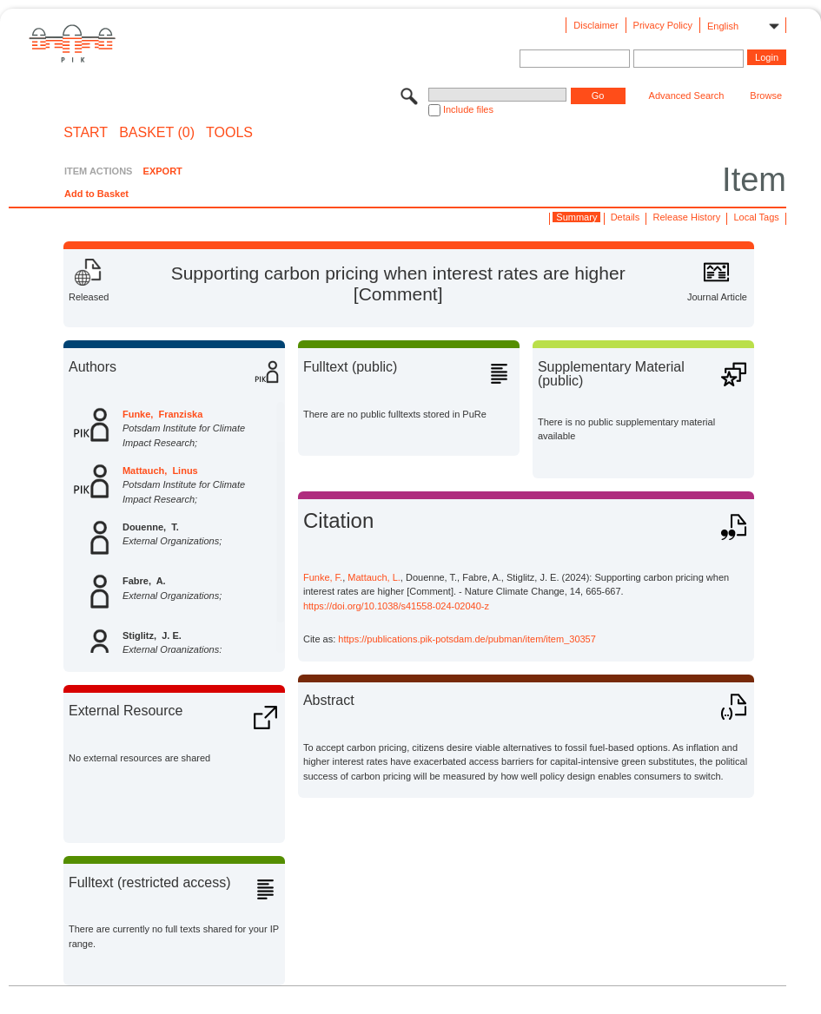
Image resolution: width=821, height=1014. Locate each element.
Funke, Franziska (162, 414)
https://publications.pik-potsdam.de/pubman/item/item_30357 (467, 639)
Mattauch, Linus (160, 470)
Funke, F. (322, 577)
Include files (468, 109)
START (85, 133)
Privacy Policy (662, 25)
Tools (229, 133)
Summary (576, 217)
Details (625, 217)
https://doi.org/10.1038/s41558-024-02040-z (396, 606)
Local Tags (755, 217)
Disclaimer (595, 25)
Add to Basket (96, 193)
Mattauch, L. (374, 577)
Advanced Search (687, 95)
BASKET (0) (157, 133)
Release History (687, 217)
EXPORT (162, 171)
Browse (766, 95)
